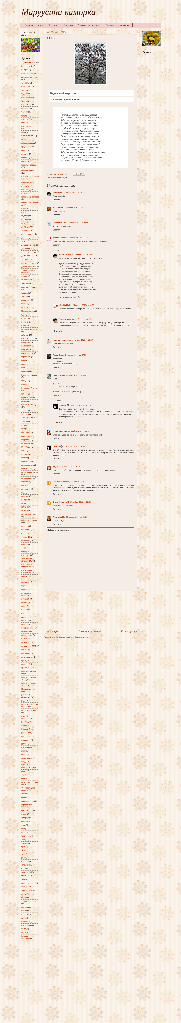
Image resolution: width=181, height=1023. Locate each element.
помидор (25, 632)
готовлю (24, 209)
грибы (24, 212)
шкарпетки (25, 922)
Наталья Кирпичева (62, 340)
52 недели (25, 66)
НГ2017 (24, 511)
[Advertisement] (90, 610)
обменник (25, 541)
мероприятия (27, 443)
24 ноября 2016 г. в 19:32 (83, 305)
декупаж (25, 230)
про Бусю (25, 661)
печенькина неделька (26, 594)
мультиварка (26, 478)
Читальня (53, 25)
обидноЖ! (25, 537)
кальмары (25, 342)
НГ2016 (24, 507)
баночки (24, 90)
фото (23, 869)
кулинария (25, 401)
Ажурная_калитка (29, 77)
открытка (25, 555)
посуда (24, 639)
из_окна (24, 322)
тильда (24, 840)
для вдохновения (28, 252)
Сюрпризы (25, 832)
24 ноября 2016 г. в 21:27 (73, 482)
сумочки (24, 821)
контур (24, 381)
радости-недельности (26, 717)
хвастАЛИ (25, 872)
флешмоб (25, 865)
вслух (23, 150)
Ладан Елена (58, 355)
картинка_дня (27, 353)
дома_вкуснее (27, 256)
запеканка (25, 300)
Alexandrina (58, 208)
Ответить (57, 200)
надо (23, 493)
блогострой (26, 105)
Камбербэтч (26, 346)
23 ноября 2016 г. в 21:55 (76, 192)
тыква (23, 850)
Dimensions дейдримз (26, 937)
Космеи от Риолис (29, 388)
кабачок (24, 335)
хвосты (24, 879)
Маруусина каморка (58, 13)
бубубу (24, 115)
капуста (24, 349)
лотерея (24, 425)
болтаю (24, 112)
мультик (24, 482)
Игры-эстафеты (28, 311)
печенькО (25, 599)
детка (23, 241)
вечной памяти (27, 136)
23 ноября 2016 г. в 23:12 (77, 238)
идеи (23, 315)
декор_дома (26, 227)
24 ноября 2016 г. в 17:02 (83, 255)
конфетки (25, 384)
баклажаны (26, 87)
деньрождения (27, 234)
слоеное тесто (27, 768)
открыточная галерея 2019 (27, 571)
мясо (23, 485)
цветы (24, 894)
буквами (24, 119)
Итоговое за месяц (29, 329)
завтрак (24, 283)
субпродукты (26, 818)
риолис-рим (26, 736)
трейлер (24, 847)
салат (23, 754)
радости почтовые (29, 710)
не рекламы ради (28, 514)
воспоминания (27, 143)
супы (23, 825)
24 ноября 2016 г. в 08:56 (78, 431)
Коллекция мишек (29, 375)
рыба (23, 751)
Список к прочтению (89, 25)
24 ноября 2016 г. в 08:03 (76, 375)
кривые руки (26, 398)
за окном (25, 280)
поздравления (27, 628)
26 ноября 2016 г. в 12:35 (80, 502)
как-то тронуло (27, 339)
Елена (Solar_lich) (61, 502)
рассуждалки (27, 722)
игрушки (24, 307)
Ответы (59, 250)
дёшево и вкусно (28, 245)
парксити (25, 582)
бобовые (25, 108)
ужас (23, 854)
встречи (24, 154)
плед (23, 613)
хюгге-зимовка (27, 890)
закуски (24, 296)
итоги (23, 326)
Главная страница (33, 25)
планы (24, 610)
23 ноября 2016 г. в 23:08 (77, 223)
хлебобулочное (28, 883)
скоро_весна (26, 758)
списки (24, 797)
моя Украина (26, 469)
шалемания (26, 907)
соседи (24, 778)
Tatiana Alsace (59, 375)
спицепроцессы (28, 801)
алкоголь (25, 83)
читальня (25, 898)
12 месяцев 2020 (28, 62)
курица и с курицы (29, 405)
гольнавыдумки (27, 190)
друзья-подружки (28, 267)
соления (24, 775)
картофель (26, 357)
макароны (25, 432)
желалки (25, 276)
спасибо (24, 794)
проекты (24, 664)
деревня (25, 238)
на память (25, 489)
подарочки (25, 624)
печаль (24, 589)
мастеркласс (26, 436)
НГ (22, 503)
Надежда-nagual (60, 431)
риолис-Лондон (27, 733)
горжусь (24, 193)
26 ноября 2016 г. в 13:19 (83, 319)
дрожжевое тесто (28, 263)
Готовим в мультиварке (117, 25)
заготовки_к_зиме (29, 287)
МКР (23, 451)
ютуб (23, 932)
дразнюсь (25, 259)
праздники (25, 653)
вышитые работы (28, 165)
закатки (24, 293)
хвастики (25, 876)
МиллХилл (26, 447)
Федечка (56, 467)
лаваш (24, 411)
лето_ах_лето (27, 418)
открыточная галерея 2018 (27, 566)
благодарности (27, 97)
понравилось (27, 635)
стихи (67, 178)
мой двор (25, 458)
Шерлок (24, 914)
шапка (24, 911)
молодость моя (27, 461)
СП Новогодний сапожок (28, 789)
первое (24, 586)
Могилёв (25, 454)
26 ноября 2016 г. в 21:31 (76, 517)
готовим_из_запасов (30, 197)
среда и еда (26, 810)
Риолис (24, 725)
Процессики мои (28, 689)
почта (23, 650)
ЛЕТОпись (25, 421)
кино (23, 368)
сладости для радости (27, 763)
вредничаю (26, 147)
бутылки (24, 123)
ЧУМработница (59, 223)
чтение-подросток (29, 901)
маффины (25, 440)
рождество (26, 740)
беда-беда (25, 94)
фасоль (24, 861)
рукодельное (26, 747)
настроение (59, 178)
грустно (24, 216)
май (23, 429)
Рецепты (68, 25)
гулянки (24, 219)
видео (24, 139)
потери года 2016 (28, 642)
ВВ (22, 132)
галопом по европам (30, 177)
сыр (23, 829)
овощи (24, 544)
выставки (25, 161)
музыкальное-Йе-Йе (30, 472)
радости (24, 701)
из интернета (27, 318)
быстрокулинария (29, 126)
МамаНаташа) (59, 192)
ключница (25, 371)
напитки (24, 496)
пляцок (24, 617)
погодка (24, 621)
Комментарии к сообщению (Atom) (73, 637)
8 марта (24, 70)
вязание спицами (28, 171)
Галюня (62, 405)
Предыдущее (129, 631)
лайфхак (25, 414)
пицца (24, 606)
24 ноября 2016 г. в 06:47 (82, 340)
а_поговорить (27, 73)
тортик (24, 843)
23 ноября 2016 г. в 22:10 (74, 208)
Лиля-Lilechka (59, 517)
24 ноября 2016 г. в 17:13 (71, 467)
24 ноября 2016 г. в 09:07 (80, 405)
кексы (23, 364)
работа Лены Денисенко (26, 696)
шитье (24, 918)
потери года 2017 (28, 646)
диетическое (26, 249)
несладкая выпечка (29, 520)
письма (24, 603)
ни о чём (25, 526)
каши (23, 360)
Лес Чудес (57, 482)
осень (23, 548)
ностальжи (26, 530)
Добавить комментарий (58, 530)
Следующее (51, 631)
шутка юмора (27, 925)
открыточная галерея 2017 (27, 560)
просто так (25, 668)
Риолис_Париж (27, 729)
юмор (23, 929)
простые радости (28, 671)
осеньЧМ (25, 551)
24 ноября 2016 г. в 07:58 (75, 355)
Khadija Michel (59, 238)
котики (24, 394)
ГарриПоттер (26, 182)
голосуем (25, 186)
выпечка (25, 158)
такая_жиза (26, 836)
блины (24, 101)
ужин (23, 858)
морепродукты (27, 465)
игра (23, 304)
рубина (24, 744)
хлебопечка (26, 887)
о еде (23, 533)
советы (24, 771)
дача (23, 223)
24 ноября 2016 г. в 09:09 (74, 446)
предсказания (27, 657)
